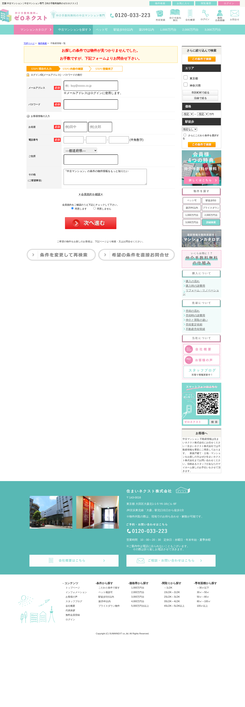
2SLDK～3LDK (172, 596)
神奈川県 (192, 85)
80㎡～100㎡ (203, 601)
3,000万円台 (191, 222)
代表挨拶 (70, 610)
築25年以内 (192, 207)
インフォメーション (76, 592)
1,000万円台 (191, 215)
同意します (79, 211)
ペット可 (192, 200)
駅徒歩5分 (211, 200)
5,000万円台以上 (140, 606)
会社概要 (70, 606)
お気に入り (183, 3)
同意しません (102, 211)
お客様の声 (71, 596)
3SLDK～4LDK (172, 601)
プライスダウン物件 (109, 606)
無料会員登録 (73, 615)
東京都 (191, 78)
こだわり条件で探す (109, 587)
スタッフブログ (74, 601)
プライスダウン (211, 207)
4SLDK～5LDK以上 (174, 606)
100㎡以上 (202, 606)
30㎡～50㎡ (203, 592)
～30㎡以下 (203, 587)
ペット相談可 (105, 592)
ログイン (70, 619)
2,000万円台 (211, 215)
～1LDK (168, 587)
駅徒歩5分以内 (106, 596)
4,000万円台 (137, 601)
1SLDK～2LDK (172, 592)
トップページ (73, 587)
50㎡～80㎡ (203, 596)
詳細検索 (211, 222)
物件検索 (160, 3)
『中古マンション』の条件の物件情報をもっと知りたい (110, 178)
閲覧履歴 (206, 3)
